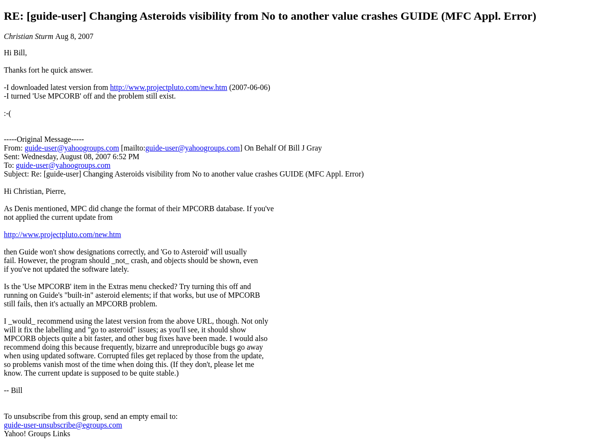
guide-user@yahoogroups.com (72, 148)
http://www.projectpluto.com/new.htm (168, 87)
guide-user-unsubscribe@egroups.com (63, 425)
